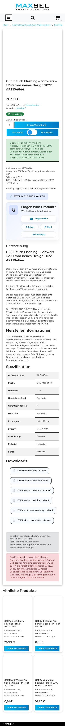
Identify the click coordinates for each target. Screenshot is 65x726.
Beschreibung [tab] (17, 246)
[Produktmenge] (10, 125)
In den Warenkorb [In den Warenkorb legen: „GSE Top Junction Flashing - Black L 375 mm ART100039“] (47, 707)
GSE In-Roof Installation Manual (34, 520)
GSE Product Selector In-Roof (33, 480)
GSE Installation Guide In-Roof (33, 500)
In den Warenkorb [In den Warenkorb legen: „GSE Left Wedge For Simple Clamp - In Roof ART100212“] (47, 648)
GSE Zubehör (24, 171)
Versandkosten (32, 105)
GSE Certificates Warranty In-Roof (35, 510)
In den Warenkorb (36, 125)
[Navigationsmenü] (8, 17)
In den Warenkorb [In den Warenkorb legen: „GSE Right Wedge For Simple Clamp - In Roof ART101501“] (16, 707)
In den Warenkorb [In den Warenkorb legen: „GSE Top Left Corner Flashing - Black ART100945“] (16, 648)
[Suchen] (33, 18)
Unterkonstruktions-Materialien (31, 25)
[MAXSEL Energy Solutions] (32, 6)
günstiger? (21, 108)
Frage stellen (39, 218)
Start (6, 25)
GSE (20, 177)
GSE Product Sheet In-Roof (32, 470)
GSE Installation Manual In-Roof (34, 490)
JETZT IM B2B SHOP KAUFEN (27, 196)
